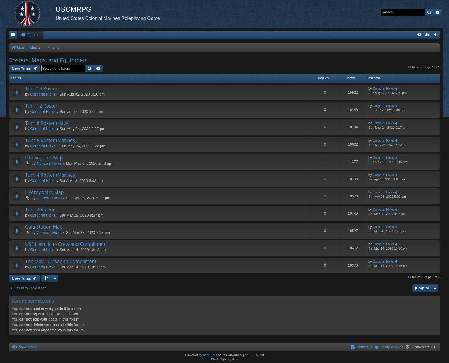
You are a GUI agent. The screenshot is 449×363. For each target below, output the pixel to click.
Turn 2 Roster (40, 209)
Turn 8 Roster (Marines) (50, 140)
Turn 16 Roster (41, 88)
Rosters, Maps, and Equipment (48, 60)
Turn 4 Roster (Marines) (50, 175)
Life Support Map (44, 157)
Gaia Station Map (43, 227)
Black (215, 359)
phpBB (207, 355)
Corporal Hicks (42, 94)
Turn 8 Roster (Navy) (47, 123)
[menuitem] (30, 35)
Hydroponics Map (44, 192)
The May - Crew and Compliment (60, 261)
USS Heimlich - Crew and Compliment (66, 244)
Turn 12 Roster (41, 106)
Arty (235, 359)
